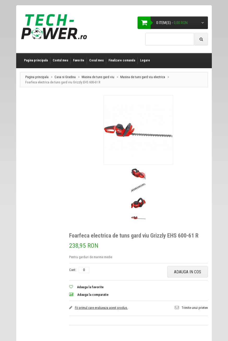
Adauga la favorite (90, 287)
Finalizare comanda (122, 60)
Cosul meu (96, 60)
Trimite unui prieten (195, 308)
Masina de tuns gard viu (98, 77)
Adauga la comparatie (93, 295)
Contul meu (60, 60)
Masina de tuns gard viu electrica (142, 77)
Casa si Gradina (65, 77)
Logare (145, 60)
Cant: (72, 270)
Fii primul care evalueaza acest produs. (101, 308)
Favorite (78, 60)
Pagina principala (36, 60)
